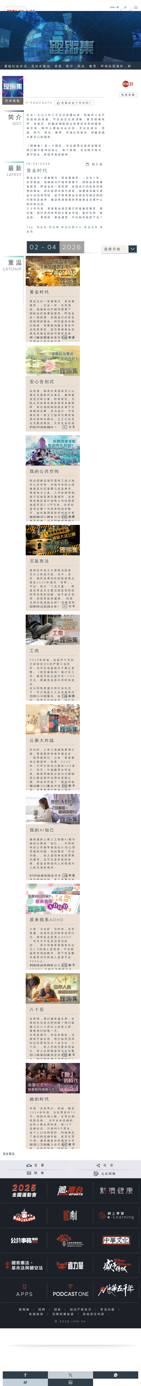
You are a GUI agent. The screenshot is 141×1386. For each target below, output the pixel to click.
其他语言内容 (94, 1314)
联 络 (39, 1173)
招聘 (42, 1309)
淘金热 (42, 227)
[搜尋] (125, 6)
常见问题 (108, 1309)
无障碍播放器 (64, 1314)
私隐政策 (37, 1314)
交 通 (39, 1165)
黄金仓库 (91, 227)
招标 (58, 1309)
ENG (112, 7)
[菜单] (136, 6)
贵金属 (54, 227)
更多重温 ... (10, 1154)
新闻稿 (25, 1309)
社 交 (109, 1165)
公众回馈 (108, 1174)
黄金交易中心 (72, 227)
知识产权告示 (82, 1309)
